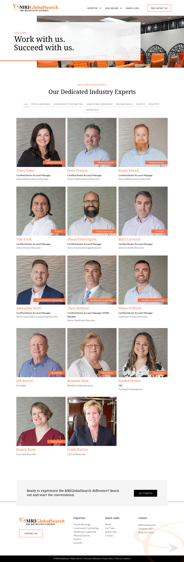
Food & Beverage (40, 104)
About (108, 524)
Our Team (110, 528)
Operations (92, 110)
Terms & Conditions (122, 558)
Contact (109, 535)
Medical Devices (81, 535)
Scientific (153, 104)
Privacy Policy (107, 558)
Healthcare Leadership (99, 104)
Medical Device (124, 104)
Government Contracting (68, 104)
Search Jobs (111, 532)
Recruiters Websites (92, 558)
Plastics (140, 104)
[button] (100, 8)
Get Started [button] (145, 493)
